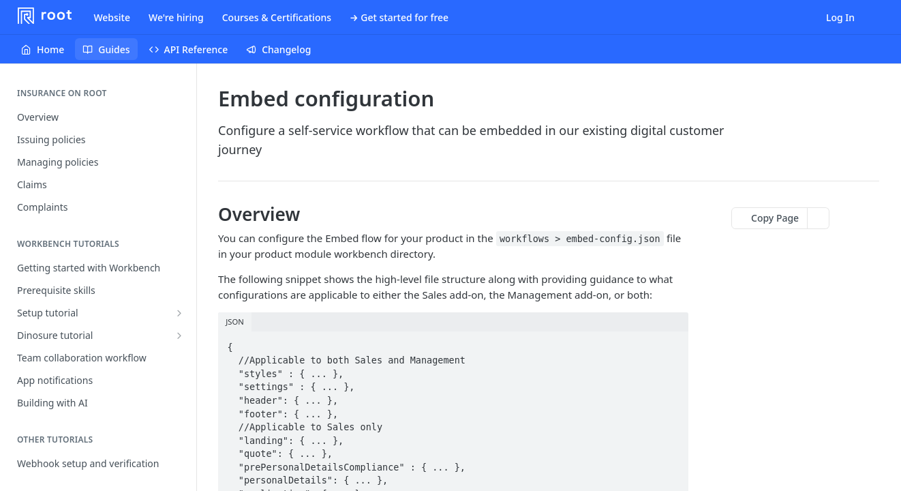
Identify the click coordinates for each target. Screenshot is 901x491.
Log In (840, 17)
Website (111, 17)
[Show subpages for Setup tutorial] (179, 313)
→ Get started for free (399, 17)
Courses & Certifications (276, 17)
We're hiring (176, 17)
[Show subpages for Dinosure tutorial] (179, 335)
